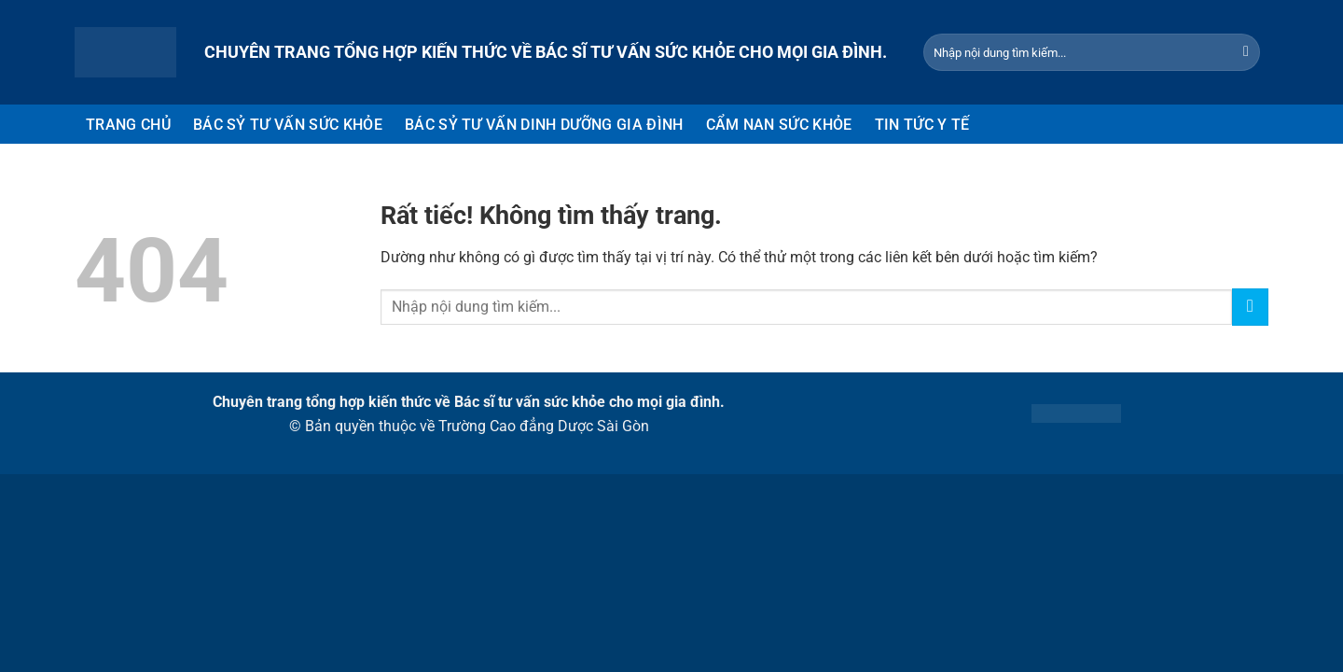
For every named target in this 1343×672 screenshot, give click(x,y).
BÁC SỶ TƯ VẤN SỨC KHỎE (287, 124)
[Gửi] (1246, 52)
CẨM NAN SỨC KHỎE (779, 124)
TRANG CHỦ (128, 124)
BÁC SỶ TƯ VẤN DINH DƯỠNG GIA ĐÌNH (544, 124)
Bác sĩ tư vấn (497, 402)
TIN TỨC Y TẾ (922, 124)
